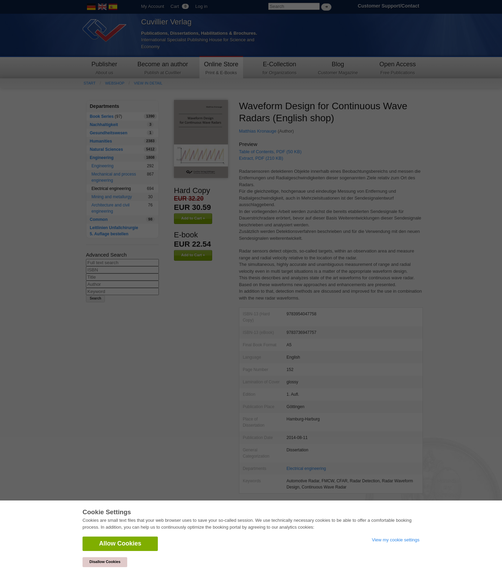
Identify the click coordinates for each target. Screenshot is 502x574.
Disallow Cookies (104, 562)
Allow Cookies (120, 543)
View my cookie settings (396, 539)
